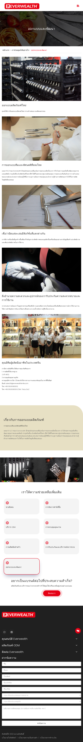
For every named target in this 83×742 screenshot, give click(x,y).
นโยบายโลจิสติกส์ (9, 737)
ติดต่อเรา (51, 593)
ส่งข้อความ (41, 723)
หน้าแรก (5, 50)
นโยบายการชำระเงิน (48, 737)
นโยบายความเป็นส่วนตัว (27, 737)
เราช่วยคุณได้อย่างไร (20, 50)
